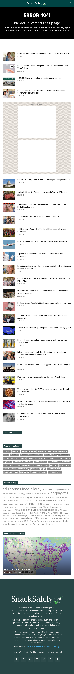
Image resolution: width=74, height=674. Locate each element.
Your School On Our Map (14, 534)
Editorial (48, 455)
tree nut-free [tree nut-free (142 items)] (31, 524)
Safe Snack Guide (54, 469)
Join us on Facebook (12, 432)
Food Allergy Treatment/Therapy (58, 458)
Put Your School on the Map (18, 569)
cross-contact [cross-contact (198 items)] (60, 500)
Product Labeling (9, 469)
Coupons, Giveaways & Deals (31, 455)
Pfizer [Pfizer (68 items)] (4, 521)
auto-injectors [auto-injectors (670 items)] (39, 497)
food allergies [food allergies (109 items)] (31, 507)
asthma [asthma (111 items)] (5, 498)
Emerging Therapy (10, 458)
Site (16, 472)
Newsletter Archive (24, 465)
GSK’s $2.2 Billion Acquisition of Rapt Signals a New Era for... (41, 78)
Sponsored (36, 472)
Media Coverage (40, 462)
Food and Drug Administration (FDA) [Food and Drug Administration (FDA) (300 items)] (41, 509)
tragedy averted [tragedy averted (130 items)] (17, 524)
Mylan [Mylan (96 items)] (12, 518)
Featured (22, 458)
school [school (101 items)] (47, 521)
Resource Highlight (38, 469)
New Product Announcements (59, 462)
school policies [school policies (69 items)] (56, 521)
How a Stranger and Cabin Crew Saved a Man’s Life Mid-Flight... (42, 241)
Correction (15, 455)
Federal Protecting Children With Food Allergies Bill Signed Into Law (44, 180)
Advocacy (15, 451)
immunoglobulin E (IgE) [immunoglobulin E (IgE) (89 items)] (16, 513)
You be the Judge (55, 472)
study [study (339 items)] (65, 521)
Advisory (6, 451)
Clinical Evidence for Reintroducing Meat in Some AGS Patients (42, 192)
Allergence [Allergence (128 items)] (47, 490)
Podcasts (53, 465)
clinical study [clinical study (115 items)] (37, 500)
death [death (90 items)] (5, 504)
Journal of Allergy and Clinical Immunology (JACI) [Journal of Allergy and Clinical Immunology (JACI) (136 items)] (47, 513)
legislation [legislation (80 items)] (6, 516)
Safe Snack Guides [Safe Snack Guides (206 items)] (34, 521)
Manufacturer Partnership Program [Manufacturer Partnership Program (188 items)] (48, 515)
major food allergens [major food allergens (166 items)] (20, 515)
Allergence (42, 451)
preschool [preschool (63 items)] (11, 521)
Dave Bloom (8, 573)
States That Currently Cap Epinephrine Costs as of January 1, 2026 (44, 328)
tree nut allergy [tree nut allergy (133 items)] (44, 524)
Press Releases (65, 465)
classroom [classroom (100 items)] (27, 500)
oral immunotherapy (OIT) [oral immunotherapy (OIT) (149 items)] (27, 518)
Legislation (7, 462)
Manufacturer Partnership (23, 462)
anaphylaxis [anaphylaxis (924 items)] (59, 493)
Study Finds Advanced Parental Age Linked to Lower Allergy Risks (43, 53)
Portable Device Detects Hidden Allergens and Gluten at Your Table (44, 303)
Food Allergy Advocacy (36, 458)
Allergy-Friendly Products (57, 451)
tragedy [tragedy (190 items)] (6, 524)
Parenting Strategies (40, 465)
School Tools (8, 472)
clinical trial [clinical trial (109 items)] (47, 500)
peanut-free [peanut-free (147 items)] (64, 518)
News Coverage (9, 465)
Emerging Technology (61, 455)
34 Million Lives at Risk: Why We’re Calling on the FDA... (39, 217)
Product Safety (23, 469)
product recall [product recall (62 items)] (19, 521)
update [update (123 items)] (54, 524)
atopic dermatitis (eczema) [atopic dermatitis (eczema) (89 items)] (19, 498)
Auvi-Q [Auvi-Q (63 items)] (52, 498)
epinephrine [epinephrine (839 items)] (33, 503)
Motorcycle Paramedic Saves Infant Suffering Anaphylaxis (41, 377)
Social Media (25, 472)
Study (44, 472)
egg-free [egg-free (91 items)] (11, 504)
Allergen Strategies (29, 451)
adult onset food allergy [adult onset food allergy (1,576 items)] (22, 489)
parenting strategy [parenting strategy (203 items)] (49, 518)
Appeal (6, 455)
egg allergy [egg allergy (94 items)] (19, 504)
